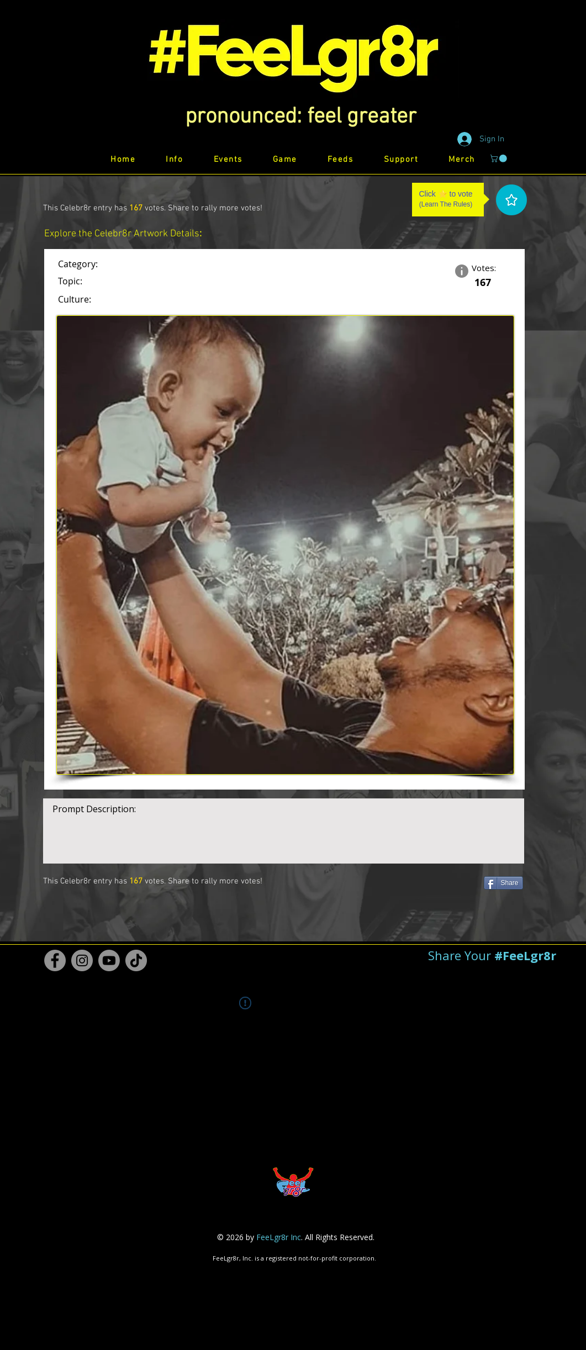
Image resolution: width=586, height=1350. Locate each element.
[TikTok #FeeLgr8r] (136, 960)
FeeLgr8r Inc (278, 1237)
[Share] (503, 883)
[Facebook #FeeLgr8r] (55, 960)
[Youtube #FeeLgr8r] (109, 960)
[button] (300, 117)
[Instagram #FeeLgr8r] (82, 960)
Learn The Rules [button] (446, 204)
